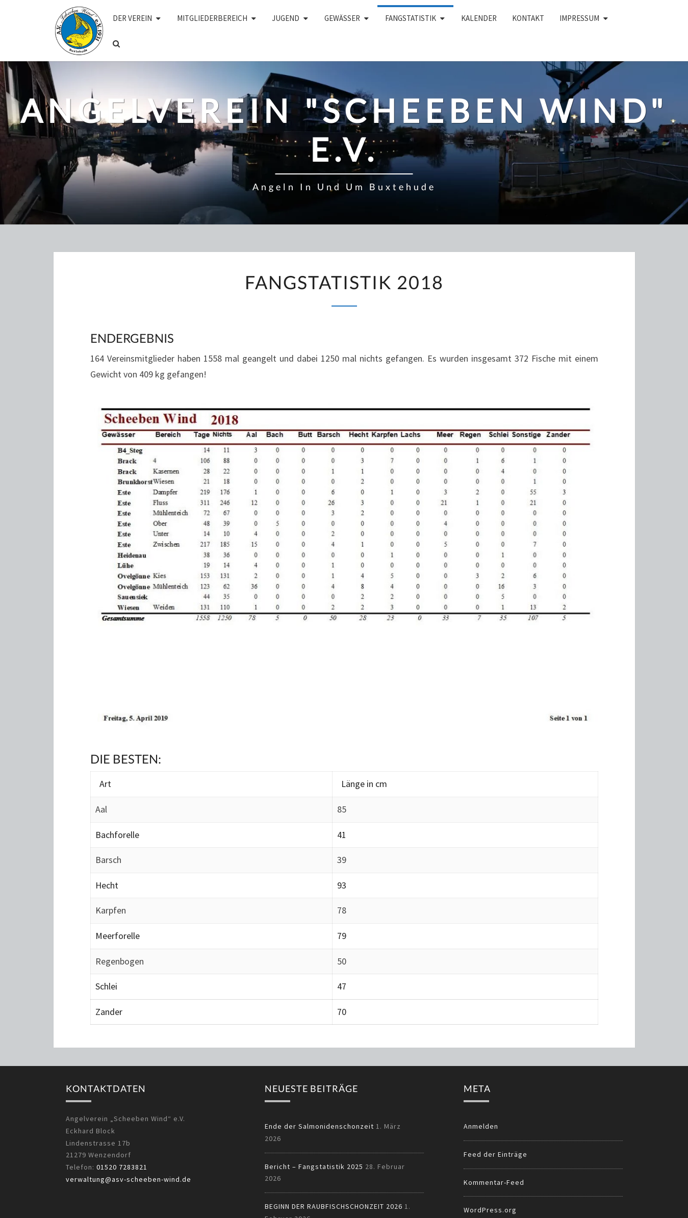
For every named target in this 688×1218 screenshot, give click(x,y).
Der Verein (132, 18)
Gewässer (342, 18)
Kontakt (528, 18)
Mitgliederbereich (212, 18)
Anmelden (481, 1126)
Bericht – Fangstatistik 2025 (314, 1166)
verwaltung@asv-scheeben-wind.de (128, 1179)
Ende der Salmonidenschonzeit (319, 1126)
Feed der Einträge (495, 1154)
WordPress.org (490, 1209)
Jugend (285, 18)
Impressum (579, 18)
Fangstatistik (410, 18)
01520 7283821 (121, 1167)
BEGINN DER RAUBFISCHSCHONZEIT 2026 (333, 1206)
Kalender (479, 18)
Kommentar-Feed (494, 1182)
